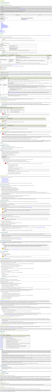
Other (0, 31)
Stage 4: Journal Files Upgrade (5, 181)
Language (1, 30)
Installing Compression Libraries (4, 27)
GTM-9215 (1, 342)
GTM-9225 (1, 345)
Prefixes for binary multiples (15, 64)
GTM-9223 (1, 344)
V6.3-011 (2, 29)
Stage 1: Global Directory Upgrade (5, 178)
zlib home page (11, 326)
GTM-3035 (1, 336)
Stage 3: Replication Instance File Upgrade (6, 180)
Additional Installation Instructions (4, 25)
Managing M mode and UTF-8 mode (4, 26)
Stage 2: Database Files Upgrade (5, 179)
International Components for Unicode (5, 300)
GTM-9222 (1, 343)
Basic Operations (11, 315)
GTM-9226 (1, 346)
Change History (1, 28)
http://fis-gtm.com (25, 19)
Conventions (2, 23)
